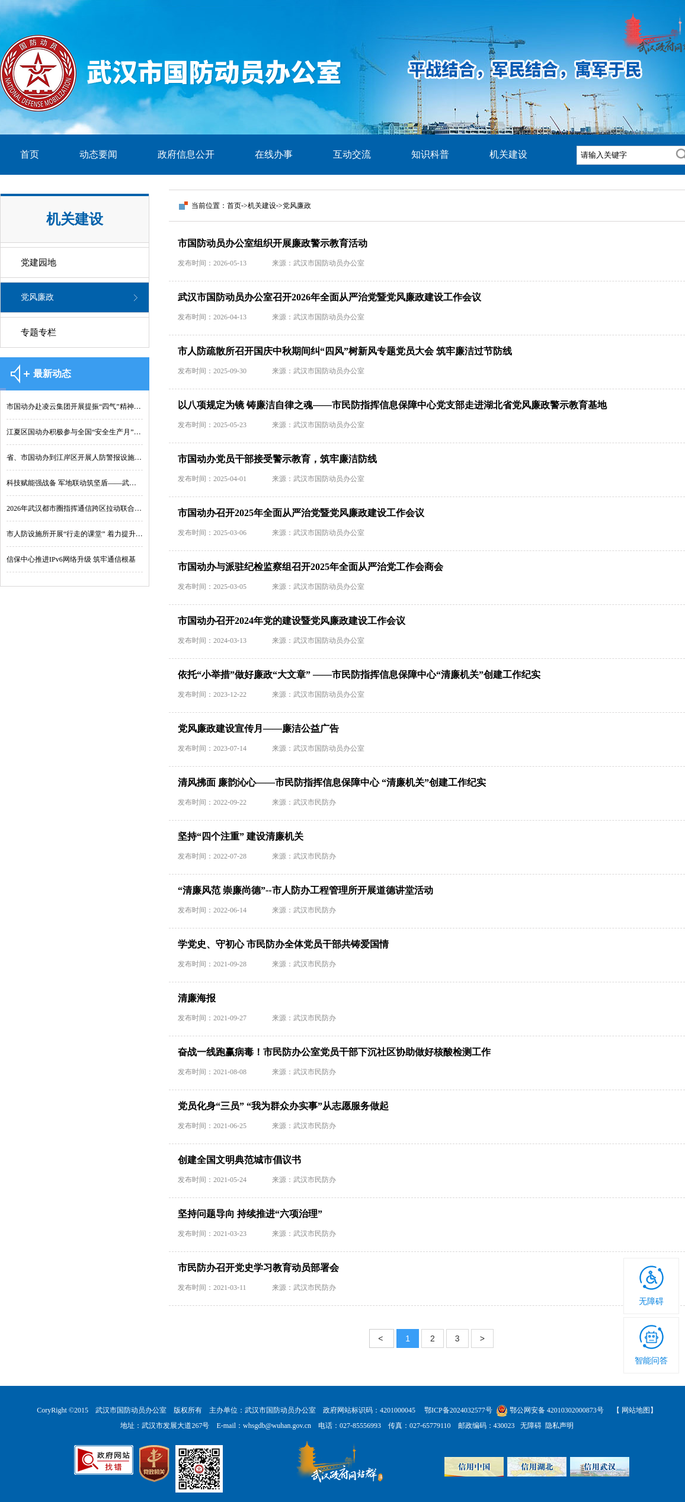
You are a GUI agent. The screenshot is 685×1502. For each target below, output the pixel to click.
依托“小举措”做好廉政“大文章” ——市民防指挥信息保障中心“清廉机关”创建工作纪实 (359, 675)
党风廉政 (37, 297)
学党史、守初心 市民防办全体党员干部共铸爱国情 (283, 944)
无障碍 (651, 1301)
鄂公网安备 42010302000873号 (551, 1410)
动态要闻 (98, 154)
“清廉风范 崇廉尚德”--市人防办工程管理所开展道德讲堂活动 (305, 890)
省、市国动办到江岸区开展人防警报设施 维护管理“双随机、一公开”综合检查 (75, 457)
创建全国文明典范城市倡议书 (239, 1160)
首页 (29, 154)
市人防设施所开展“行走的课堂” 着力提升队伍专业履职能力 (75, 534)
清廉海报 (197, 998)
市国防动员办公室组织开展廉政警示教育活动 (272, 243)
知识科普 (430, 154)
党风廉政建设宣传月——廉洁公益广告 (258, 728)
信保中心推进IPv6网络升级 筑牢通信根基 (71, 559)
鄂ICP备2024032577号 (459, 1410)
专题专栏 (38, 332)
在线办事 (274, 154)
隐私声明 (558, 1425)
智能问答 (651, 1360)
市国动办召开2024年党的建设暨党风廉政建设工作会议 (291, 621)
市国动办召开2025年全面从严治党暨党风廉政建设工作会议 (301, 513)
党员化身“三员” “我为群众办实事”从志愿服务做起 (283, 1106)
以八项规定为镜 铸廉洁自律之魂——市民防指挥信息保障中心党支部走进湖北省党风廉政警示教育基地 (392, 405)
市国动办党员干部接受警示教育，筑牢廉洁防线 (277, 459)
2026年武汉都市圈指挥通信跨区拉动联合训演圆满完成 (75, 508)
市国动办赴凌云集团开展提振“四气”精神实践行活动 (75, 406)
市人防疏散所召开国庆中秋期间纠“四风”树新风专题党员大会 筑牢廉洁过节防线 (345, 351)
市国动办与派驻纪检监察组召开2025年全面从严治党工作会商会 (310, 567)
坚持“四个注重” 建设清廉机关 (240, 836)
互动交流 (352, 154)
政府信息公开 (186, 154)
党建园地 (38, 262)
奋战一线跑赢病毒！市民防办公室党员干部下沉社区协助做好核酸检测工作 (334, 1052)
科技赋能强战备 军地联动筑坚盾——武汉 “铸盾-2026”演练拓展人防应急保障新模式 (75, 483)
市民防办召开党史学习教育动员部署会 (258, 1268)
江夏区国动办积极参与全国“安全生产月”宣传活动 (75, 432)
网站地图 (636, 1410)
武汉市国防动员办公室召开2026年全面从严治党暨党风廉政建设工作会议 (329, 297)
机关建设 (508, 154)
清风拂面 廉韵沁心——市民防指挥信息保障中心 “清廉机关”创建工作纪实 (332, 782)
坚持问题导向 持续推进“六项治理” (250, 1214)
